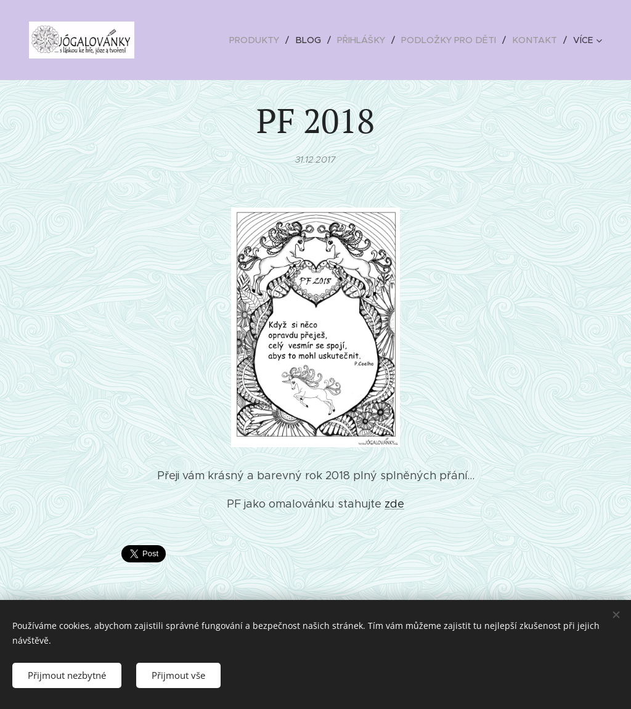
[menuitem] (266, 40)
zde (394, 504)
